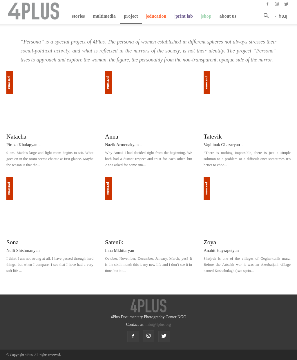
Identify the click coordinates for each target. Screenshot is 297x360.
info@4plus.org (158, 324)
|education (156, 16)
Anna (111, 136)
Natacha (16, 136)
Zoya (210, 242)
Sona (12, 242)
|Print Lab (183, 16)
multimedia (104, 16)
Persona (10, 82)
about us (228, 16)
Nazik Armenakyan (122, 144)
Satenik (114, 242)
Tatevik (213, 136)
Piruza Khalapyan (21, 144)
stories (78, 16)
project (131, 16)
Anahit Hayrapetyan (221, 250)
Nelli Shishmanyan (23, 250)
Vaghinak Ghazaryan (222, 144)
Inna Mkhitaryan (119, 250)
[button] (267, 16)
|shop (206, 16)
